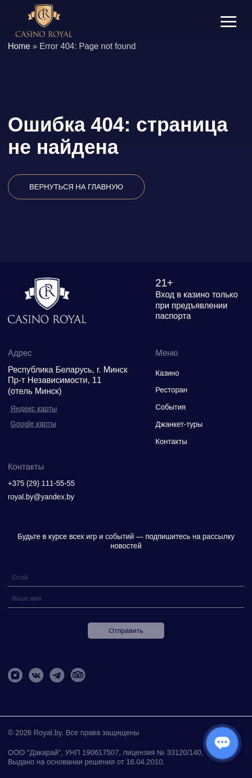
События (170, 407)
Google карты (33, 424)
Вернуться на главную (76, 187)
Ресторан (171, 390)
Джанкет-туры (178, 424)
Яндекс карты (33, 408)
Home (19, 46)
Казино (167, 373)
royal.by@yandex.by (41, 497)
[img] (44, 21)
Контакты (171, 441)
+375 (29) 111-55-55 (41, 483)
